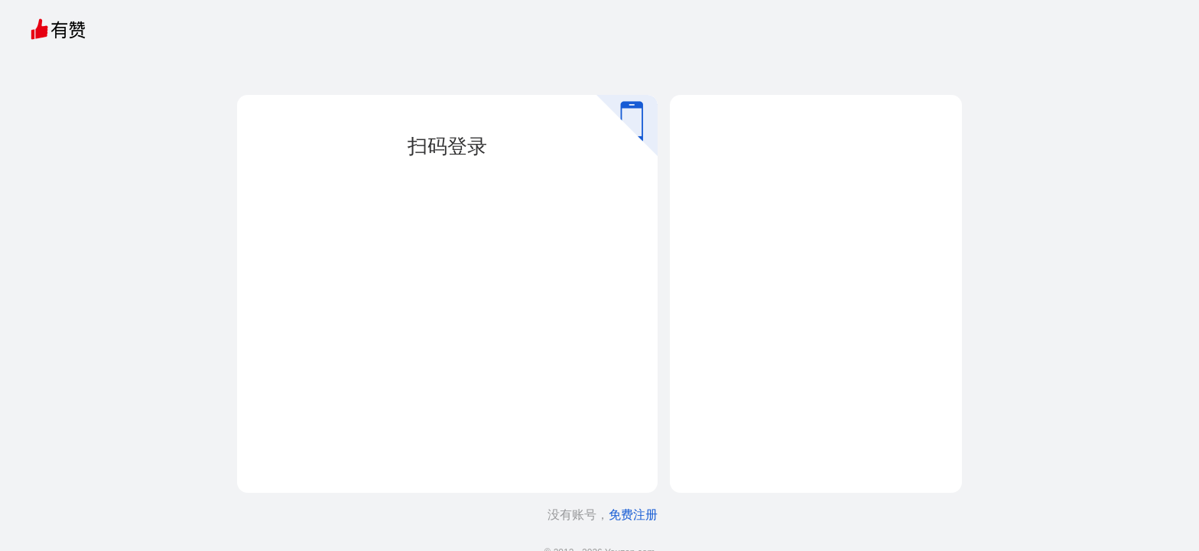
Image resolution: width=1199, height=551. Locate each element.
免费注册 (633, 514)
